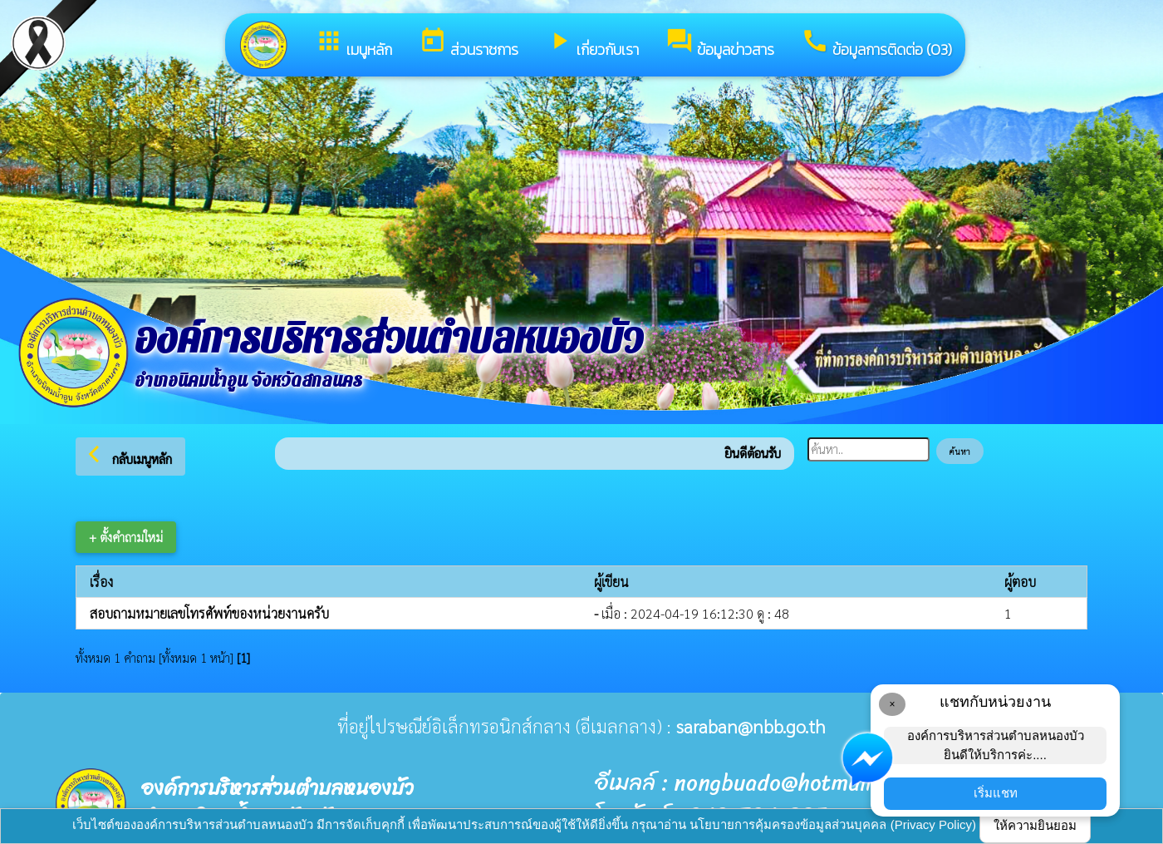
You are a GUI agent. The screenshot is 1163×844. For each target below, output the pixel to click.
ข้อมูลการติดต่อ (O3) (876, 44)
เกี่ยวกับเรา (592, 44)
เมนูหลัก (353, 44)
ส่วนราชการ (468, 44)
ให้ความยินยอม (1035, 825)
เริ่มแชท (996, 793)
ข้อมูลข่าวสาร (719, 44)
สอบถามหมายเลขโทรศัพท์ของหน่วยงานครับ (209, 613)
